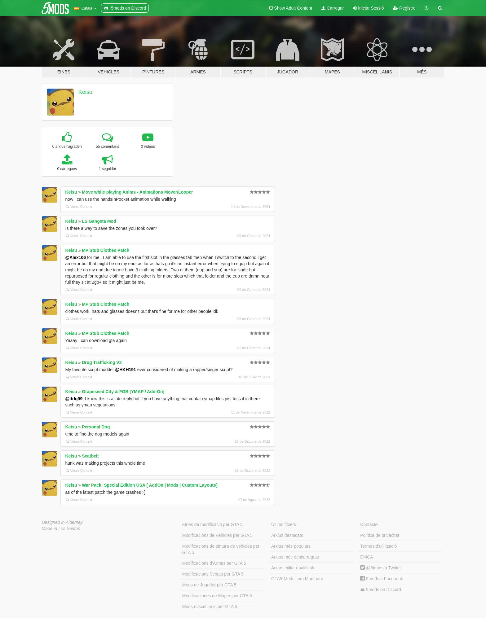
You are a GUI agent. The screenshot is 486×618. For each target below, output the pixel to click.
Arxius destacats (287, 535)
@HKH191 (125, 369)
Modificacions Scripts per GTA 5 (213, 574)
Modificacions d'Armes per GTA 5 (214, 563)
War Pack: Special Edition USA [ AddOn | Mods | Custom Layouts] (149, 485)
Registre (404, 8)
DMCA (366, 556)
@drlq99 (74, 398)
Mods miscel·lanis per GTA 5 (209, 606)
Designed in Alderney (62, 522)
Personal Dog (96, 426)
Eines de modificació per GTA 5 (212, 524)
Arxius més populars (291, 546)
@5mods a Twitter (380, 568)
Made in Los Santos (61, 528)
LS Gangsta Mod (99, 221)
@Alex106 (75, 257)
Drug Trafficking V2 (102, 362)
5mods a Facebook (381, 578)
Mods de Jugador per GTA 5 (209, 584)
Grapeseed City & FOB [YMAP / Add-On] (123, 391)
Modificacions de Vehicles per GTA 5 (217, 535)
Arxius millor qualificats (293, 567)
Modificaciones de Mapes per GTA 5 (217, 595)
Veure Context (79, 206)
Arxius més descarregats (295, 556)
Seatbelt (90, 456)
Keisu (85, 92)
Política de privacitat (379, 535)
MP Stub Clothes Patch (105, 250)
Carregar (332, 8)
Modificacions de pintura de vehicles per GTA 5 (220, 549)
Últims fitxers (283, 524)
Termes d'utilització (378, 546)
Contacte (369, 524)
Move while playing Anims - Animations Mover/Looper (137, 192)
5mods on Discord (380, 589)
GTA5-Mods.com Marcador (297, 578)
